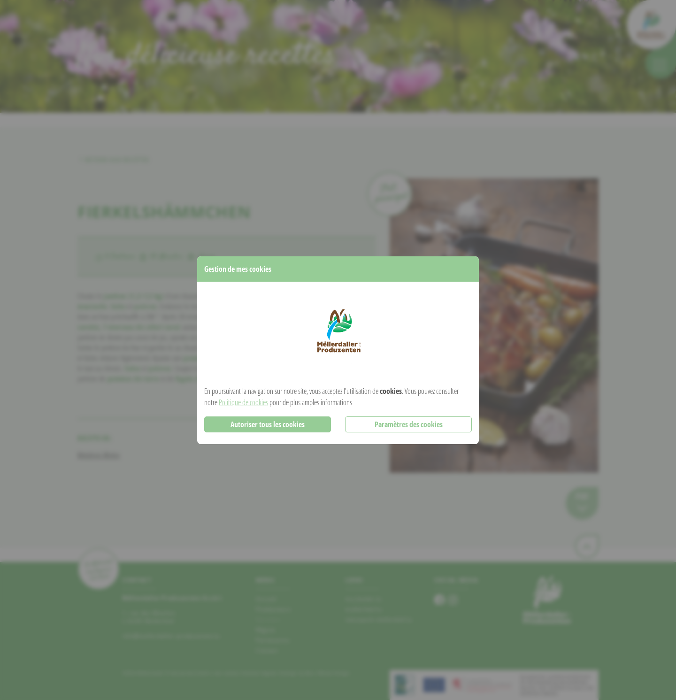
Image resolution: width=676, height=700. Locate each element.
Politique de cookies (243, 402)
